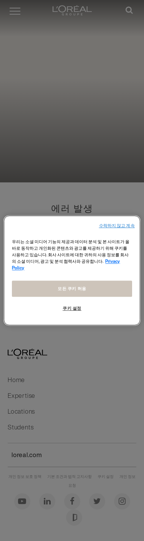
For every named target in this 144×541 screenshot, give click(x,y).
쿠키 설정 (72, 308)
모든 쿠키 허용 (72, 289)
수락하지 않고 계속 (117, 226)
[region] (71, 270)
